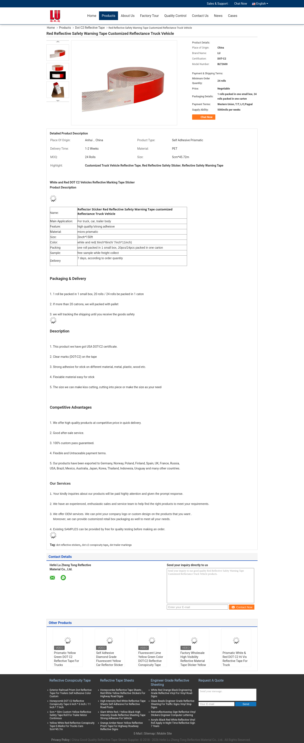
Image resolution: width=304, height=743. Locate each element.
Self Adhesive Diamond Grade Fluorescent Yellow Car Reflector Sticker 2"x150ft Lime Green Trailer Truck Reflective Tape (109, 665)
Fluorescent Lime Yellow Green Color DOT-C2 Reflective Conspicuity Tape (150, 659)
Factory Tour (149, 16)
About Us (127, 16)
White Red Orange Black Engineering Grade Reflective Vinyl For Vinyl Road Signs (171, 693)
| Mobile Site (164, 733)
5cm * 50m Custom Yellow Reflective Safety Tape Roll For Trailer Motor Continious (70, 715)
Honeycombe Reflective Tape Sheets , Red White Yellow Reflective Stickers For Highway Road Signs (122, 693)
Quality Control (175, 16)
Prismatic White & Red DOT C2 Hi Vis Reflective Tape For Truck (235, 659)
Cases (232, 16)
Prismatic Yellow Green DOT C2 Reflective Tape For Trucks (66, 659)
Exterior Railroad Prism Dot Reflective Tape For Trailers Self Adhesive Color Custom (71, 693)
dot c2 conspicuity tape (95, 545)
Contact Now (241, 607)
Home (91, 16)
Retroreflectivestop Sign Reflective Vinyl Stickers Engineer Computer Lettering (173, 713)
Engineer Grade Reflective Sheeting (170, 682)
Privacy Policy (60, 740)
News (218, 16)
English (262, 3)
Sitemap (149, 733)
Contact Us (200, 16)
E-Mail (138, 733)
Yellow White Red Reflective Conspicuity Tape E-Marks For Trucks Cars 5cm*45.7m (72, 726)
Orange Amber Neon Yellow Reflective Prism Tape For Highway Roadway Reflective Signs (121, 726)
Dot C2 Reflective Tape (90, 27)
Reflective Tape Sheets (117, 680)
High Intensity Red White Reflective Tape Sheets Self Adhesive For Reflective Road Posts (122, 704)
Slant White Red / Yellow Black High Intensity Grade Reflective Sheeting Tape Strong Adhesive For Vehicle (122, 715)
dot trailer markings (121, 545)
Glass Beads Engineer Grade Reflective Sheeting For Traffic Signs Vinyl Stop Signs (172, 704)
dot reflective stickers (68, 545)
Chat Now (240, 3)
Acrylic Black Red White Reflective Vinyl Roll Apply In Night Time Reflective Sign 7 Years (173, 723)
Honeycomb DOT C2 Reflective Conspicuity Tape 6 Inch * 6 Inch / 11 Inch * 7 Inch (70, 704)
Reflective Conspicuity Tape (70, 680)
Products (108, 16)
